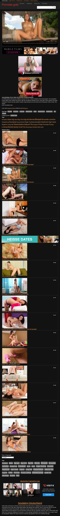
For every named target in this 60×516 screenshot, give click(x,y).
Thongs (4, 113)
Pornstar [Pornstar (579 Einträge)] (46, 124)
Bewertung (37, 3)
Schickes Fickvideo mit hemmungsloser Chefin (14, 381)
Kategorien (29, 3)
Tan (55, 111)
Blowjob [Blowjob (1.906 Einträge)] (38, 119)
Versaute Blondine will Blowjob (10, 234)
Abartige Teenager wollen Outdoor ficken (13, 217)
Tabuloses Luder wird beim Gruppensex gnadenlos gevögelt (18, 164)
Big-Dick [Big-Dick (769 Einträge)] (21, 119)
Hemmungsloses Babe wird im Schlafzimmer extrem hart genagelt (19, 329)
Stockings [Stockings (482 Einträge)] (29, 127)
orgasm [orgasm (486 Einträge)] (35, 124)
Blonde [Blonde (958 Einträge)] (32, 119)
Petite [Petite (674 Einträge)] (41, 124)
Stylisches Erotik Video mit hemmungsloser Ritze (15, 311)
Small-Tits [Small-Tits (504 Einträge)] (22, 127)
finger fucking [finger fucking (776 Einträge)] (29, 122)
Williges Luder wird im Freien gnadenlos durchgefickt (16, 434)
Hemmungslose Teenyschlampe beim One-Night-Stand (16, 451)
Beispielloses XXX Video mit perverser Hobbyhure (15, 259)
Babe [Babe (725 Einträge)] (9, 119)
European (15, 111)
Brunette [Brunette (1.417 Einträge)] (45, 119)
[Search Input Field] (45, 7)
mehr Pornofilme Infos (7, 105)
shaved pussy (41, 111)
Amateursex (19, 0)
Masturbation (29, 111)
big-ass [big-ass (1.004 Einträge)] (14, 119)
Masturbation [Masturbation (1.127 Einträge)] (19, 124)
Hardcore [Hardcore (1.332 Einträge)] (44, 122)
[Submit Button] (54, 7)
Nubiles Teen (14, 115)
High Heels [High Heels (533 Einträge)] (52, 122)
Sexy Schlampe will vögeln (9, 276)
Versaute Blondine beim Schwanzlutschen (13, 346)
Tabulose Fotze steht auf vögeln (10, 416)
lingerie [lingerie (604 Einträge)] (4, 124)
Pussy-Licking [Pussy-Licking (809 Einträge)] (26, 472)
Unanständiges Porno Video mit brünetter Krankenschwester (18, 182)
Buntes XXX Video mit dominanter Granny (13, 199)
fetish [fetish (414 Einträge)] (22, 122)
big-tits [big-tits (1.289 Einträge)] (26, 119)
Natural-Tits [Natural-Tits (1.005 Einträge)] (28, 124)
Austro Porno (12, 0)
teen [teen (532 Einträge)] (39, 127)
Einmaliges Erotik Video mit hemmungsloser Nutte (15, 294)
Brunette (10, 111)
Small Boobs (49, 111)
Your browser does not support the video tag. (30, 28)
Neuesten (22, 3)
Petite (35, 111)
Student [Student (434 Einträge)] (34, 127)
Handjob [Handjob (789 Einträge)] (38, 122)
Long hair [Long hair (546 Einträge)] (10, 124)
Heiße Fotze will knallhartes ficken (11, 364)
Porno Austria (34, 0)
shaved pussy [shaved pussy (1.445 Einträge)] (12, 127)
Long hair (22, 111)
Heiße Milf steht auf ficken (9, 147)
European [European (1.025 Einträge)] (13, 122)
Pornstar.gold (10, 4)
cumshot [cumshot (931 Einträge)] (52, 119)
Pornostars (44, 3)
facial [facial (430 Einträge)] (19, 122)
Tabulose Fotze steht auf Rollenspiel (11, 399)
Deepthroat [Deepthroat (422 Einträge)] (5, 122)
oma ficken (26, 0)
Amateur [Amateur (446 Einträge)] (4, 119)
